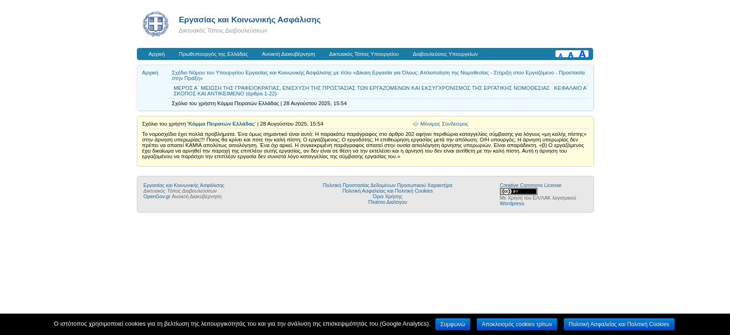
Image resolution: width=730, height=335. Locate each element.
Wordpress (512, 203)
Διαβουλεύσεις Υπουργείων (445, 54)
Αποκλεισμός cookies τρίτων (517, 324)
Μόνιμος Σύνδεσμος (444, 124)
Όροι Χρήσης (387, 196)
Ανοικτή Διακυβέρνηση (288, 54)
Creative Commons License (530, 185)
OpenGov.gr (156, 196)
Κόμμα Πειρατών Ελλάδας (222, 124)
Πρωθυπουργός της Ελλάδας (213, 54)
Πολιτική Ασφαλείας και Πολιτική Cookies (388, 191)
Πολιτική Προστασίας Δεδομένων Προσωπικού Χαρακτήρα (388, 185)
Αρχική (157, 54)
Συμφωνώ (452, 324)
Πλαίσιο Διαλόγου (387, 202)
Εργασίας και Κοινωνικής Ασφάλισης (250, 19)
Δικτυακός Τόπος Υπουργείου (364, 54)
